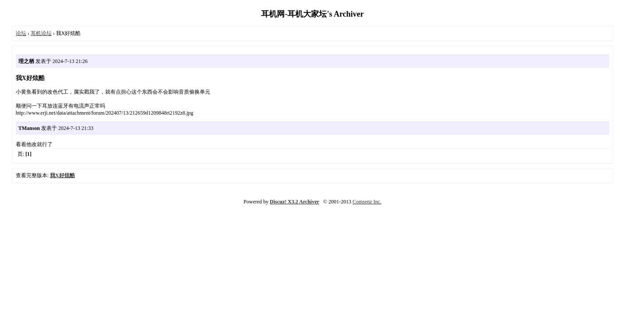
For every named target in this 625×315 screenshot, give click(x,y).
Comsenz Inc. (367, 202)
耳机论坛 (41, 33)
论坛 (21, 33)
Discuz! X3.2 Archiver (294, 202)
